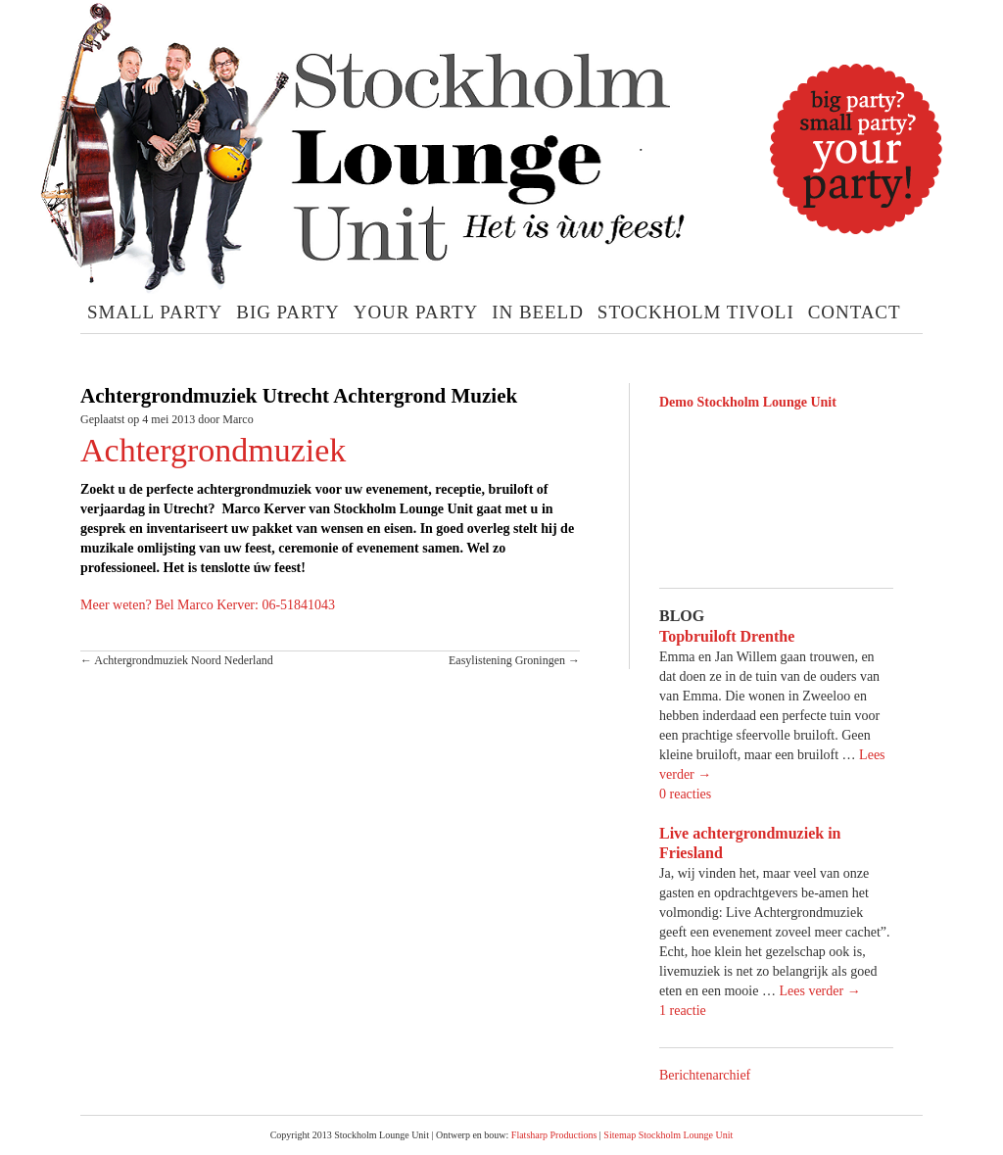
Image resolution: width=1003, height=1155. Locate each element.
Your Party (416, 312)
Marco (237, 419)
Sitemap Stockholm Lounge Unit (668, 1135)
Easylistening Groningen (514, 660)
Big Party (287, 312)
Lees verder (819, 991)
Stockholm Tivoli (695, 312)
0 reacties (685, 794)
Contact (854, 312)
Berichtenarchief (704, 1075)
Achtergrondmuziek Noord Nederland (176, 660)
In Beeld (538, 312)
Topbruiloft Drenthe (726, 636)
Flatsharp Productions (554, 1135)
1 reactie (682, 1010)
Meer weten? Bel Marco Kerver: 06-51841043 (207, 605)
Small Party (154, 312)
